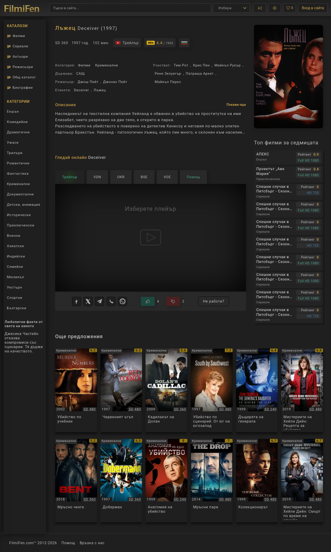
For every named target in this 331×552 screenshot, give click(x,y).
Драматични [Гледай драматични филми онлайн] (18, 132)
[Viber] (111, 301)
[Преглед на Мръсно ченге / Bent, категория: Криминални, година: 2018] (76, 480)
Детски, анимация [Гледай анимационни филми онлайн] (23, 205)
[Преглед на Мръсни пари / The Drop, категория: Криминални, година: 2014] (212, 480)
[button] (259, 8)
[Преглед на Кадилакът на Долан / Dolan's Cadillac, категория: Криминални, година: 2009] (166, 390)
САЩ (80, 74)
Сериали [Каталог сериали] (17, 46)
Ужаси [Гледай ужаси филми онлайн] (13, 142)
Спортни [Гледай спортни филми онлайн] (14, 298)
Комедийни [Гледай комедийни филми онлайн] (17, 122)
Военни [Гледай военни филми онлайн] (13, 236)
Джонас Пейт (115, 82)
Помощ (68, 543)
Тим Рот (181, 65)
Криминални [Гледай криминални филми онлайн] (18, 184)
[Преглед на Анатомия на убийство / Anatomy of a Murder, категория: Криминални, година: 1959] (166, 480)
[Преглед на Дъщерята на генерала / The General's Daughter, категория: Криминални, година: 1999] (257, 390)
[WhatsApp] (122, 301)
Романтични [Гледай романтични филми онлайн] (18, 163)
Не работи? (213, 301)
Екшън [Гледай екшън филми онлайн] (13, 111)
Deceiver (81, 90)
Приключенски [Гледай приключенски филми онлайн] (20, 225)
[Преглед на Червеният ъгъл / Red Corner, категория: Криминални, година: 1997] (121, 390)
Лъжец (100, 90)
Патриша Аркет (200, 74)
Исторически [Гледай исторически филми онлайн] (19, 215)
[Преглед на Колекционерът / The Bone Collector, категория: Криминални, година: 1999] (257, 480)
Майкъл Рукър (227, 65)
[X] (88, 301)
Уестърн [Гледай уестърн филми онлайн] (14, 287)
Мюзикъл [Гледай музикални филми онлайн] (15, 277)
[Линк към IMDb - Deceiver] (160, 42)
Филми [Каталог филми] (16, 36)
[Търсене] (130, 8)
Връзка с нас (92, 543)
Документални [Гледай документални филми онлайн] (20, 194)
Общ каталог (21, 77)
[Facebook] (76, 301)
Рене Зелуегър (168, 74)
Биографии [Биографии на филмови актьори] (20, 88)
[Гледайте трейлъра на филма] (127, 42)
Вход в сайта (313, 8)
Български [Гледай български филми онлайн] (16, 308)
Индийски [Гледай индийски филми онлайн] (16, 256)
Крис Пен (201, 65)
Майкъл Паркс (168, 82)
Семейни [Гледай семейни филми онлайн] (15, 267)
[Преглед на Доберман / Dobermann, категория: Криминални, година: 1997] (121, 480)
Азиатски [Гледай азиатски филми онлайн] (15, 246)
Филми (84, 65)
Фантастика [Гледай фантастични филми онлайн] (18, 174)
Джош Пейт (88, 82)
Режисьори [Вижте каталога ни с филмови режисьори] (20, 67)
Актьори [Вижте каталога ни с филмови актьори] (17, 56)
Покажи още (236, 104)
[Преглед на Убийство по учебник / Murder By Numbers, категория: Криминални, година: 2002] (76, 390)
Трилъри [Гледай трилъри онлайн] (15, 154)
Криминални (106, 65)
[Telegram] (99, 301)
